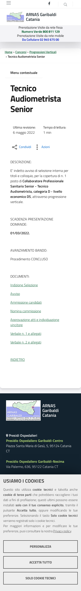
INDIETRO (17, 359)
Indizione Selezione (24, 285)
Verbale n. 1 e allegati (25, 333)
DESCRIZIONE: (21, 161)
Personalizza (40, 546)
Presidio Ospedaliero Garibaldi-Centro (34, 440)
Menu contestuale (23, 72)
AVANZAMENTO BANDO (28, 250)
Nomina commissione (25, 311)
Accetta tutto (40, 562)
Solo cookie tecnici (40, 578)
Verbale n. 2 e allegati (25, 342)
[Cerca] (65, 4)
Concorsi (20, 52)
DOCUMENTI (19, 276)
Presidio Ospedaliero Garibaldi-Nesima (35, 461)
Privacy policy (62, 531)
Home (8, 52)
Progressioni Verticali (42, 52)
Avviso (15, 293)
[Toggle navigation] (8, 2)
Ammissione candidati (26, 302)
